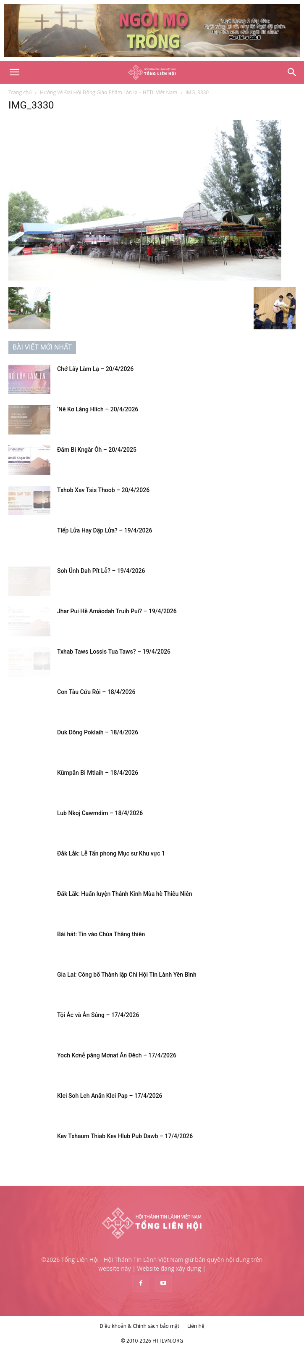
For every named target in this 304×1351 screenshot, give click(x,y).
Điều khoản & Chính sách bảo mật (139, 1326)
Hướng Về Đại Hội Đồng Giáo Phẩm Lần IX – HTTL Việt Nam (109, 92)
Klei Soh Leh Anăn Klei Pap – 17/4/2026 (109, 1095)
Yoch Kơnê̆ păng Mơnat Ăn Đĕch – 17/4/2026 (116, 1055)
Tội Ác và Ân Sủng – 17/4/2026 (98, 1015)
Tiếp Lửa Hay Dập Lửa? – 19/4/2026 (104, 530)
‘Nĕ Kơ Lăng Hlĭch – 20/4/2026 (97, 409)
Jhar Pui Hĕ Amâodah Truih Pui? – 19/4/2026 (117, 611)
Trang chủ (20, 92)
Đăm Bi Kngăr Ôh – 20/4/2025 (96, 449)
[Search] (292, 72)
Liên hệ (195, 1326)
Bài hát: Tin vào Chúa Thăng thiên (101, 934)
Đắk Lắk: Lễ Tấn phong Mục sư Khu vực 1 (111, 853)
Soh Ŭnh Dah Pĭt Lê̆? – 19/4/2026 (101, 570)
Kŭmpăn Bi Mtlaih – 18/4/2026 (97, 772)
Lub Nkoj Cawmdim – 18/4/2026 (100, 813)
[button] (14, 72)
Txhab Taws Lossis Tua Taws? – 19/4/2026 (113, 651)
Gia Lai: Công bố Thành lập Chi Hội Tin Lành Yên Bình (127, 974)
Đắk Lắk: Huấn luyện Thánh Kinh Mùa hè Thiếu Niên (124, 893)
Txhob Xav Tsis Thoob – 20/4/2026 (103, 490)
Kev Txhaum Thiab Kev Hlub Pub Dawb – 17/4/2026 (125, 1136)
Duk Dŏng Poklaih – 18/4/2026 (97, 732)
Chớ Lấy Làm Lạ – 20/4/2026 (95, 369)
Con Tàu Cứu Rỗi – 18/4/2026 (96, 692)
